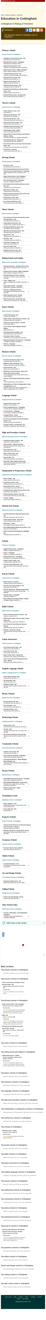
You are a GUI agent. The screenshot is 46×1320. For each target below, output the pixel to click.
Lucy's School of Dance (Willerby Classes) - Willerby (15, 327)
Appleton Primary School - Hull (12, 81)
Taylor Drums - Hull (9, 234)
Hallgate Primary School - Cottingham (13, 549)
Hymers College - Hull (9, 478)
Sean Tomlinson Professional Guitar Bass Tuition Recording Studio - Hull (17, 218)
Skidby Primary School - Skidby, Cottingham (15, 69)
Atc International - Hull (9, 680)
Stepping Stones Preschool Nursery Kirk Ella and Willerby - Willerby (17, 135)
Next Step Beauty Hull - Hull (11, 701)
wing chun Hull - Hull (9, 725)
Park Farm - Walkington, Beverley (12, 289)
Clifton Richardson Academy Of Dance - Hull (15, 614)
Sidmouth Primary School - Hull (12, 77)
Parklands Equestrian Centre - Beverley (14, 275)
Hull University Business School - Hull (14, 359)
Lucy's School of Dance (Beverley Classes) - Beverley (15, 625)
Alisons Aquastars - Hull (10, 803)
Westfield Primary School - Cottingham (14, 62)
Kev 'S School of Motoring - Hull (12, 201)
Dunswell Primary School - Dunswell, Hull (14, 95)
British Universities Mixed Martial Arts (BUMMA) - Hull (17, 532)
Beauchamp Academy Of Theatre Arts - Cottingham (17, 340)
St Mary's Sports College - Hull (12, 560)
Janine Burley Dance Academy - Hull (13, 332)
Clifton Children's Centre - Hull (12, 110)
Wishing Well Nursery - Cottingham (13, 556)
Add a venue (8, 1297)
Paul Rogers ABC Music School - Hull (13, 227)
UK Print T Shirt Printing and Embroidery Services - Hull (17, 379)
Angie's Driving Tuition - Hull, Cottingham (14, 176)
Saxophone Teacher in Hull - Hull (12, 250)
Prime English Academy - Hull (11, 676)
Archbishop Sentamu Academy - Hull (13, 440)
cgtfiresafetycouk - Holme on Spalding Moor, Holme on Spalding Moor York (17, 385)
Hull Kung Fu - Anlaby (9, 523)
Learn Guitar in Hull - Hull (10, 651)
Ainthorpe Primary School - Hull (12, 66)
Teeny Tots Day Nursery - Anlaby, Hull (13, 139)
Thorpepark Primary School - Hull (12, 73)
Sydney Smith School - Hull (11, 453)
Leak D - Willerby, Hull (9, 280)
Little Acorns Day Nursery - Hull (12, 114)
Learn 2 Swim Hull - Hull (10, 809)
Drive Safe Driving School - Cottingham (14, 180)
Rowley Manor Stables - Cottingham (13, 286)
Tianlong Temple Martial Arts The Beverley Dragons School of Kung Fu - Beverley (17, 825)
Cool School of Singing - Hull (11, 242)
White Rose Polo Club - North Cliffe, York (14, 299)
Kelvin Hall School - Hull (10, 449)
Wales (26, 1297)
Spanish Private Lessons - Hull (12, 403)
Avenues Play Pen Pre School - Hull (13, 122)
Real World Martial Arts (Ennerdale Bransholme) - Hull (17, 514)
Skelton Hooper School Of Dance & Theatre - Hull (17, 318)
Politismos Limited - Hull (10, 684)
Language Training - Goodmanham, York (14, 424)
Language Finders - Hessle (11, 415)
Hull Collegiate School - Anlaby (12, 130)
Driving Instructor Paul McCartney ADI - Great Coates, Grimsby (12, 1027)
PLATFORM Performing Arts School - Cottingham (17, 778)
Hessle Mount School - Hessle (11, 486)
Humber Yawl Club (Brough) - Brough (13, 896)
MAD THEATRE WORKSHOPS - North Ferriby (15, 782)
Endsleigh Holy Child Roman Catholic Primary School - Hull (16, 90)
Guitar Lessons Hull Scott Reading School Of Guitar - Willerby (15, 659)
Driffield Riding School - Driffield (10, 1055)
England (21, 1297)
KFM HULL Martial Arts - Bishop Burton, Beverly (16, 830)
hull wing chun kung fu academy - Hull (14, 585)
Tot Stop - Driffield (8, 498)
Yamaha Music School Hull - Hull (12, 223)
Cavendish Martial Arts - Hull (11, 863)
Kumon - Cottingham (9, 552)
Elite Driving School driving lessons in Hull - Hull (16, 193)
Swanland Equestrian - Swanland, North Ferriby (16, 266)
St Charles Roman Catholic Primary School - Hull (16, 490)
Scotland (33, 1297)
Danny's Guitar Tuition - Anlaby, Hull (13, 655)
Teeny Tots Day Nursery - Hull (11, 118)
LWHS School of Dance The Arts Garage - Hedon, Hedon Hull (16, 619)
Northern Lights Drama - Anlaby (12, 787)
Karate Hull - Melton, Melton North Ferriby (15, 461)
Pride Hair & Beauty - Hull (10, 709)
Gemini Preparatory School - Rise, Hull (14, 494)
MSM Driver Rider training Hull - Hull (13, 363)
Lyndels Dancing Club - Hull (11, 315)
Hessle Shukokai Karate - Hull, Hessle (13, 519)
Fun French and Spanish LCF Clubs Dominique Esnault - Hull (16, 419)
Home (2, 15)
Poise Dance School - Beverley (12, 336)
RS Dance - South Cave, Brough (12, 629)
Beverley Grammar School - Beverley (13, 847)
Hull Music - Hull (8, 238)
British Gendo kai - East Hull (11, 581)
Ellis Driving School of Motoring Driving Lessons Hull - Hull (16, 185)
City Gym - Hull (8, 729)
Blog (15, 1297)
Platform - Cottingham (9, 343)
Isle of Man (25, 1298)
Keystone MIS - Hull (9, 457)
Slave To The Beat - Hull (10, 246)
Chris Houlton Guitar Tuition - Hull (13, 647)
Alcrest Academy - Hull (10, 705)
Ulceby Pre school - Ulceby (9, 1130)
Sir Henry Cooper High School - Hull (13, 564)
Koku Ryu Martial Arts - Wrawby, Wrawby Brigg (16, 589)
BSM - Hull (5, 1015)
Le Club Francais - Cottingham (12, 411)
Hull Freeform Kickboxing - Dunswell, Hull (15, 734)
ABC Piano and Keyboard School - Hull (14, 230)
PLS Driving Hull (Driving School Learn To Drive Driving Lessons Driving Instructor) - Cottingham (16, 170)
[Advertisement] (23, 7)
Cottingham (19, 15)
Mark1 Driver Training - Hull (11, 189)
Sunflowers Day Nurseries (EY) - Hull (13, 126)
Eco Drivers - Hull (8, 165)
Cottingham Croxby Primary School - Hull (14, 58)
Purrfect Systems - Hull (10, 367)
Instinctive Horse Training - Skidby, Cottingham (16, 271)
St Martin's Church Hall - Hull (11, 751)
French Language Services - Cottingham (14, 407)
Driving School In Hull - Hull (11, 197)
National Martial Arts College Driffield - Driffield (16, 598)
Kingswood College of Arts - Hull (12, 881)
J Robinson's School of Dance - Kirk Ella (14, 322)
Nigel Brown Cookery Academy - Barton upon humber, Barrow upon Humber (16, 372)
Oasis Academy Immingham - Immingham (15, 755)
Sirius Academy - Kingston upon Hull (13, 444)
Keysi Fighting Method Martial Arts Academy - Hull (17, 527)
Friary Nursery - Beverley (10, 149)
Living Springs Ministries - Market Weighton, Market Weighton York (15, 760)
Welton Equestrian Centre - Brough (13, 295)
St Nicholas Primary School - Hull (12, 85)
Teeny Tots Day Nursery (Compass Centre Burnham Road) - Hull (17, 144)
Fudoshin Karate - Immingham (12, 594)
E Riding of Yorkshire (10, 15)
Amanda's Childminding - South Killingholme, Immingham (16, 913)
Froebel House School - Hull (11, 482)
